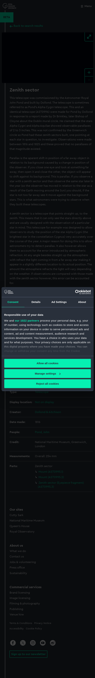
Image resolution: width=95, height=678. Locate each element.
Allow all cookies (47, 363)
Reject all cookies (47, 383)
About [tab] (82, 301)
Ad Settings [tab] (59, 301)
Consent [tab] (12, 301)
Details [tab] (36, 301)
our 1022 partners (27, 320)
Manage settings (47, 373)
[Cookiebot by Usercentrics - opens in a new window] (75, 292)
